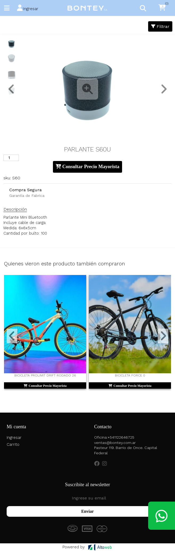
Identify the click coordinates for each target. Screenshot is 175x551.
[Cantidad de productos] (11, 158)
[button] (27, 8)
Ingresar (14, 437)
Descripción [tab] (15, 209)
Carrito (13, 444)
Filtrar (160, 26)
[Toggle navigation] (143, 8)
